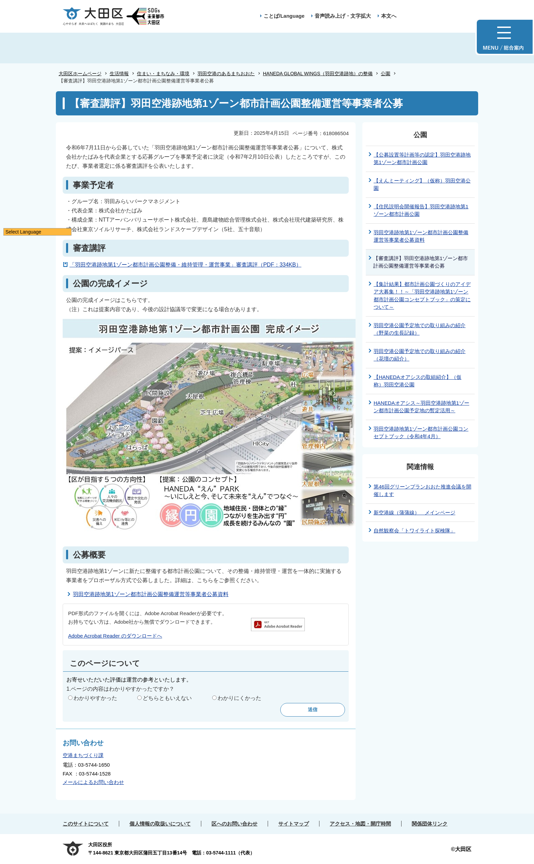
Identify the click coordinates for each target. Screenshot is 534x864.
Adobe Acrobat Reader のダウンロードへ (115, 636)
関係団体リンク (429, 824)
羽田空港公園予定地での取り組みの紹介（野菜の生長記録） (420, 329)
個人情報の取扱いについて (160, 824)
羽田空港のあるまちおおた (226, 73)
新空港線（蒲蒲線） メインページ (414, 512)
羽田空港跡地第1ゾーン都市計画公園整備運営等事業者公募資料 (151, 594)
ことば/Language (284, 16)
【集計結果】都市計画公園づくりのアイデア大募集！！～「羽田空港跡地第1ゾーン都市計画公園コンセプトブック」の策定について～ (422, 295)
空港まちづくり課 (83, 755)
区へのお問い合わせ (234, 824)
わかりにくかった (239, 698)
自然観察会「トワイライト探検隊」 (414, 530)
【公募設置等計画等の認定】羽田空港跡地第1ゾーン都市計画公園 (422, 158)
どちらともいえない (167, 698)
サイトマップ (293, 824)
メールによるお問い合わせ (93, 782)
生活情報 (119, 73)
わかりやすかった (95, 698)
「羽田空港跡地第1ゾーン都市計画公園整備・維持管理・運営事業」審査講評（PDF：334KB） (185, 265)
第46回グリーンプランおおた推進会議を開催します (422, 490)
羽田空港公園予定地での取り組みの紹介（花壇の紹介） (420, 355)
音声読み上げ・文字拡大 (343, 16)
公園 (385, 73)
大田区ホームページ (80, 73)
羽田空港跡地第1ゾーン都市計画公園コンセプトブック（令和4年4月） (421, 432)
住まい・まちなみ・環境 (163, 73)
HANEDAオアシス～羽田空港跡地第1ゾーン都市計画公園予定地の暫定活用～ (421, 407)
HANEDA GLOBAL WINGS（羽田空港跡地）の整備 (318, 73)
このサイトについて (86, 824)
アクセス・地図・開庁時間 (360, 824)
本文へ (388, 16)
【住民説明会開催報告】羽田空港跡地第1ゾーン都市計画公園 (421, 210)
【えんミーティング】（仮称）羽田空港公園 (422, 184)
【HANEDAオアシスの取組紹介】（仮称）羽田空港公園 (417, 381)
